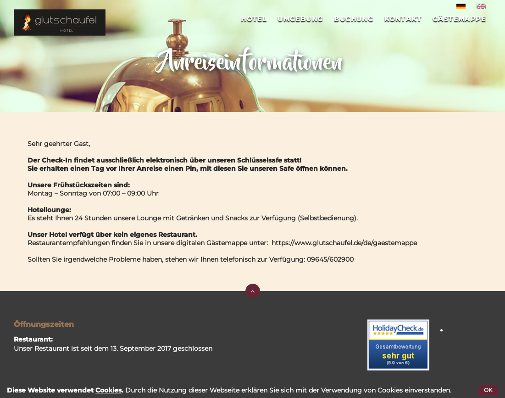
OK (488, 390)
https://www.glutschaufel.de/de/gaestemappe (344, 243)
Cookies (108, 390)
